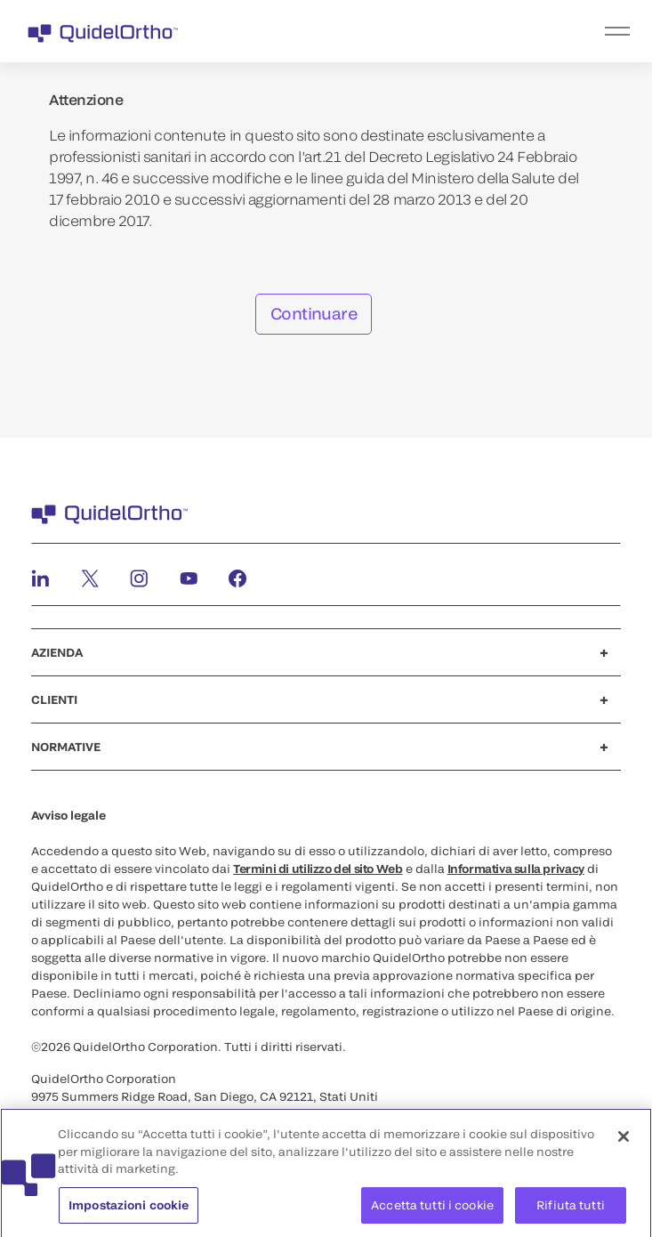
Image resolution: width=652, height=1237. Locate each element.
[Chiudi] (623, 1140)
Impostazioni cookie (128, 1209)
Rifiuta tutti (570, 1209)
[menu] (435, 31)
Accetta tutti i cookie (432, 1209)
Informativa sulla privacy (515, 868)
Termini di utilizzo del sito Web (318, 868)
